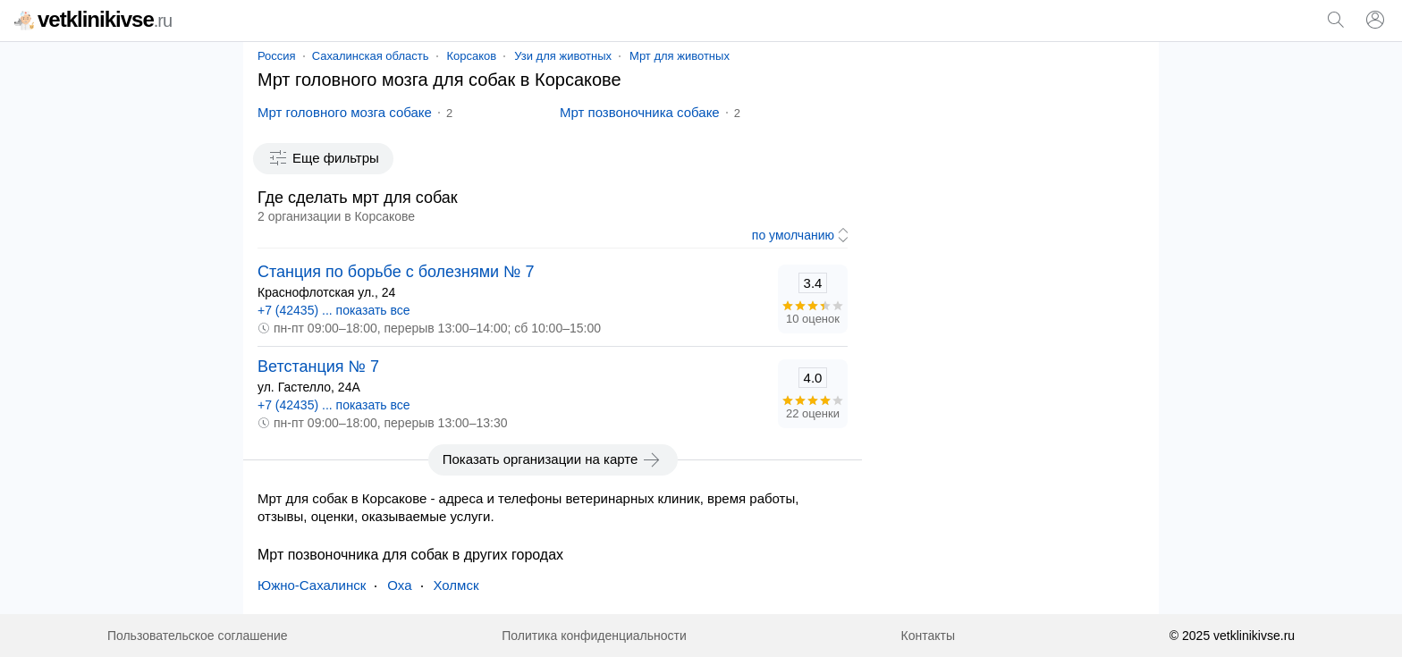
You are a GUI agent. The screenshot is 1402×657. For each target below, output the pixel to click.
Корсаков (472, 56)
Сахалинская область (370, 56)
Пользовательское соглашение (197, 635)
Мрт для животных (679, 56)
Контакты (928, 635)
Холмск (456, 585)
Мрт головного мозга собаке (345, 112)
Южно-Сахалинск (312, 585)
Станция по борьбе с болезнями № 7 (396, 272)
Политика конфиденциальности (594, 635)
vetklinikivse (93, 19)
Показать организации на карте (553, 459)
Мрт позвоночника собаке (640, 112)
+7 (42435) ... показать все (334, 310)
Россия (277, 56)
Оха (399, 585)
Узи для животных (563, 56)
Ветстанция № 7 (318, 366)
